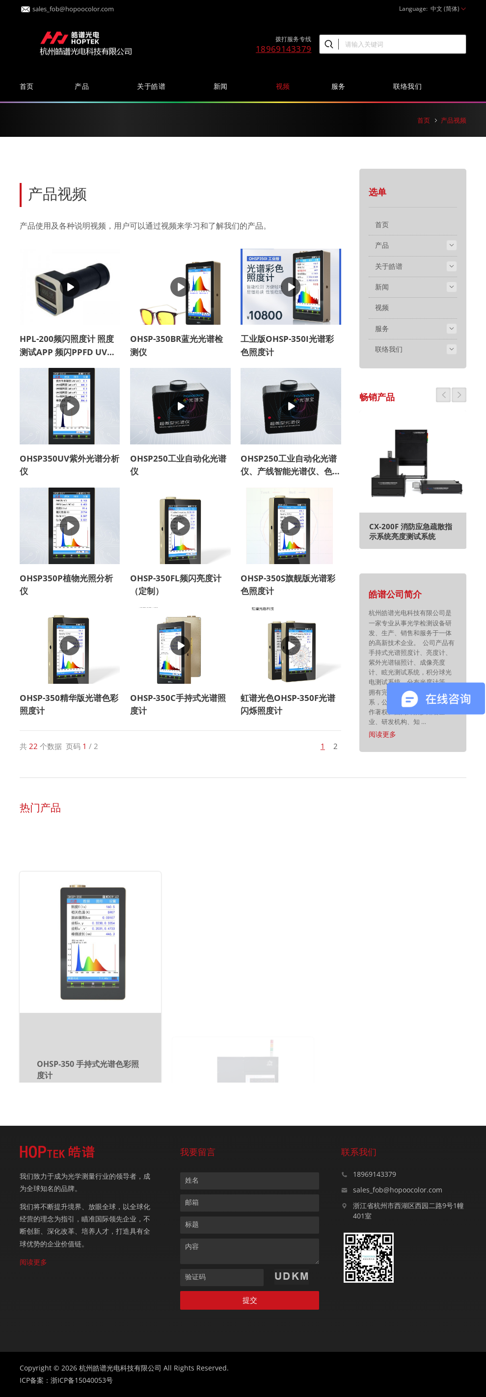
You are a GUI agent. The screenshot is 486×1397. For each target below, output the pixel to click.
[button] (443, 395)
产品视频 (453, 120)
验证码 (195, 1276)
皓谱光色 (86, 42)
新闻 (224, 86)
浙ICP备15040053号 (82, 1380)
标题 (192, 1224)
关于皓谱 (154, 86)
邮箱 (192, 1202)
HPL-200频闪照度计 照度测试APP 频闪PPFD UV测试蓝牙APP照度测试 (67, 351)
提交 (250, 1300)
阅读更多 (382, 734)
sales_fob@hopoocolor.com (67, 6)
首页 (27, 86)
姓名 (192, 1180)
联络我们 (411, 86)
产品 (85, 86)
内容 (192, 1246)
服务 (341, 86)
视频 (283, 86)
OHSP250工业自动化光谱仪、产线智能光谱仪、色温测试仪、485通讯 (291, 471)
